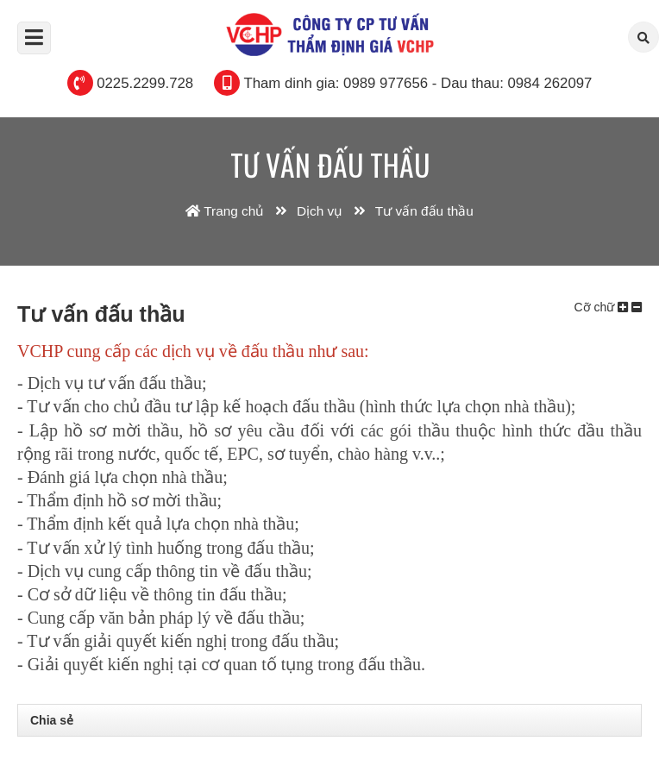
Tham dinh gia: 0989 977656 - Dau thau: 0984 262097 (417, 83)
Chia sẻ (51, 720)
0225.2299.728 (145, 83)
